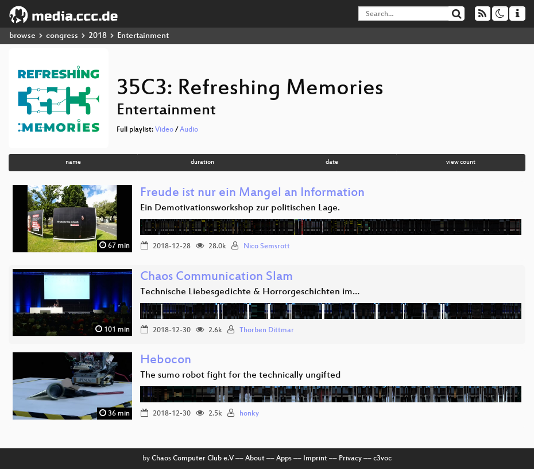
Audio (189, 130)
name (73, 162)
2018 (97, 36)
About (255, 459)
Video (164, 130)
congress (62, 36)
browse (22, 36)
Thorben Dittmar (266, 330)
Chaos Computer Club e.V (193, 459)
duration (202, 162)
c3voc (382, 459)
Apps (284, 459)
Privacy (350, 459)
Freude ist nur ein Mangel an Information (252, 193)
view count (460, 162)
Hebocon (165, 360)
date (332, 162)
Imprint (315, 459)
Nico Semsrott (266, 247)
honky (249, 414)
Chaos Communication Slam (216, 277)
